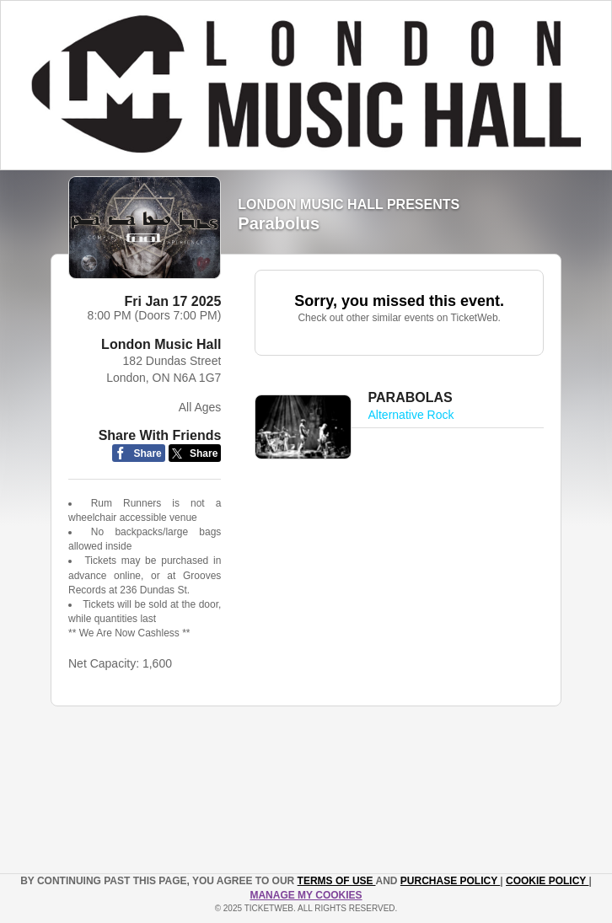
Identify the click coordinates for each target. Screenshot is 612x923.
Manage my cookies (306, 895)
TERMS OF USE (337, 881)
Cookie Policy (547, 881)
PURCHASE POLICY (450, 881)
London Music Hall (161, 344)
